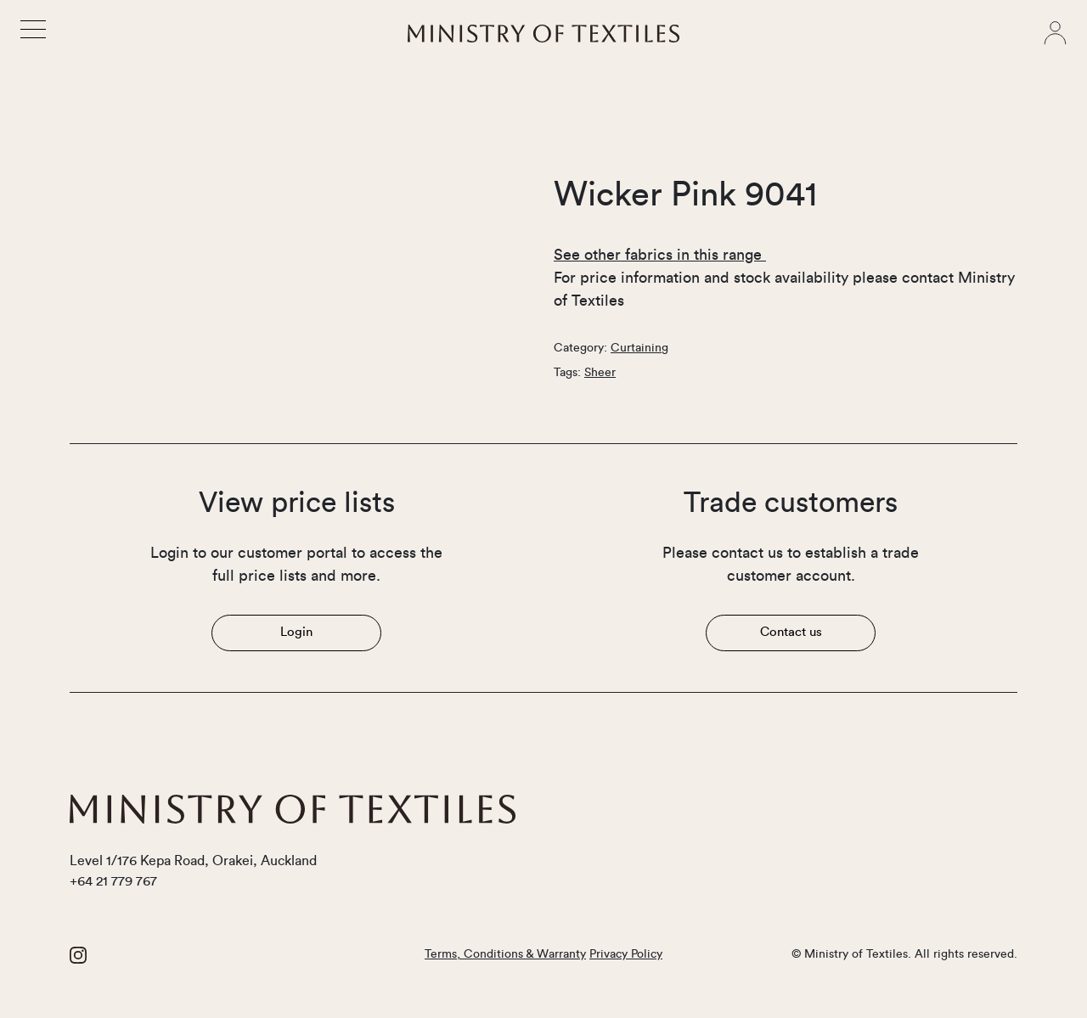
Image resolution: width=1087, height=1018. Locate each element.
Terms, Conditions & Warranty (505, 954)
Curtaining (639, 348)
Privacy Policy (625, 954)
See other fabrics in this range (660, 254)
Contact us (791, 632)
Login (296, 632)
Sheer (600, 373)
